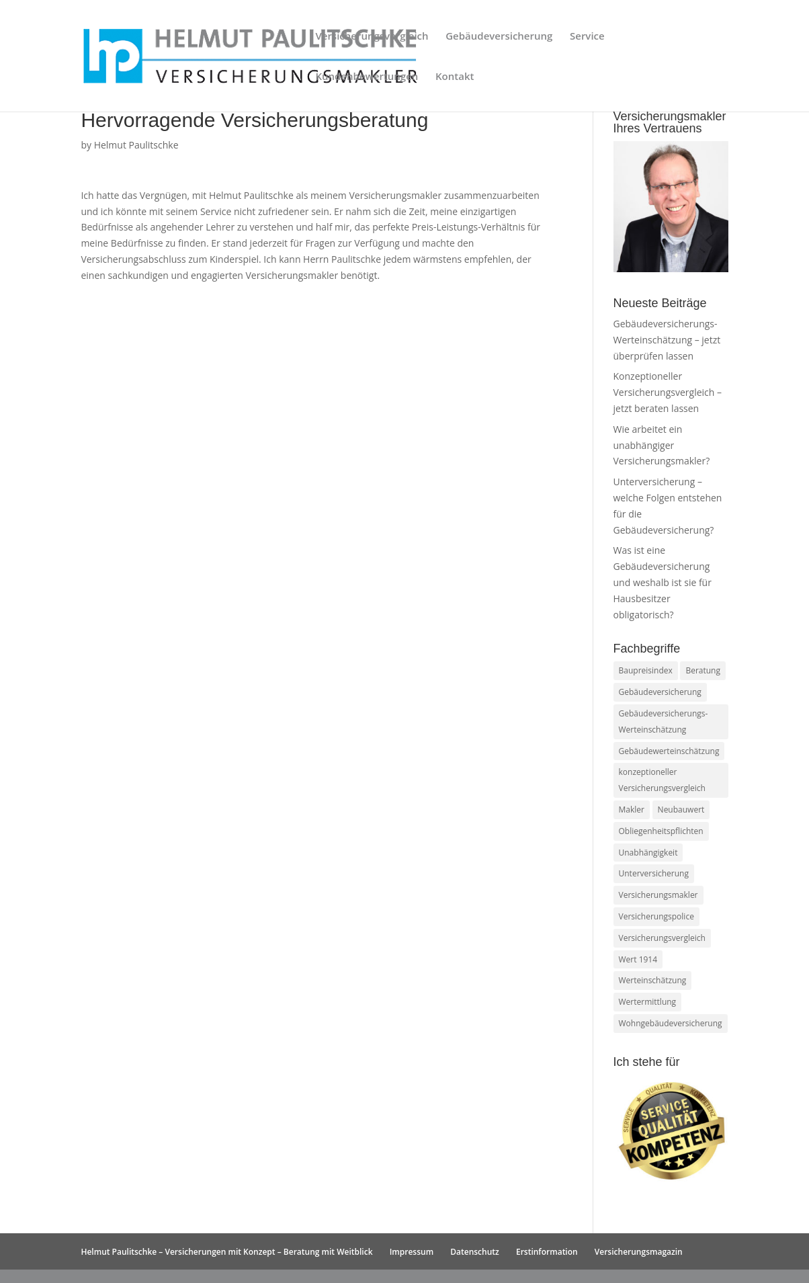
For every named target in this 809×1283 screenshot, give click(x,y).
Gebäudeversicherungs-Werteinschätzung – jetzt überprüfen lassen (667, 339)
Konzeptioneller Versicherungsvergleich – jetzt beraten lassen (667, 392)
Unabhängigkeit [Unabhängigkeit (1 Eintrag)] (648, 852)
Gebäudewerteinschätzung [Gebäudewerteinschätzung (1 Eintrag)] (669, 751)
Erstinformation (547, 1251)
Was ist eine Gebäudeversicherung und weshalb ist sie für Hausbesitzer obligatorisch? (662, 582)
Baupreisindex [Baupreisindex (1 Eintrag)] (646, 670)
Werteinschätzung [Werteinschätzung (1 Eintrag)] (653, 980)
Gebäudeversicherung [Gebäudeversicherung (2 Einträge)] (660, 692)
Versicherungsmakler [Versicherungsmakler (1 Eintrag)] (658, 895)
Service (587, 36)
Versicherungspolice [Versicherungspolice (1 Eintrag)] (656, 916)
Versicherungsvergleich (371, 36)
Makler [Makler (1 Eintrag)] (631, 809)
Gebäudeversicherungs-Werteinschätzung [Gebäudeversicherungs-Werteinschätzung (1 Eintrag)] (663, 721)
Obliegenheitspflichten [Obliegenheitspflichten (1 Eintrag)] (661, 831)
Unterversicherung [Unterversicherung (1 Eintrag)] (654, 873)
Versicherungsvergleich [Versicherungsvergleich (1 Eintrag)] (662, 938)
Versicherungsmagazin (639, 1251)
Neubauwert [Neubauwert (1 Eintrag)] (681, 809)
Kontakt (454, 77)
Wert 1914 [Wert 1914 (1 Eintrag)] (638, 959)
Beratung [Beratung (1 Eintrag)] (702, 670)
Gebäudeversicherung (498, 36)
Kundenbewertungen (366, 77)
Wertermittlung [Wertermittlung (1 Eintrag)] (648, 1001)
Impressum (411, 1251)
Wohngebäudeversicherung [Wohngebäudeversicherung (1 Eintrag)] (670, 1023)
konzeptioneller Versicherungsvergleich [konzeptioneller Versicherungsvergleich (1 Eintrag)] (662, 780)
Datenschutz (474, 1251)
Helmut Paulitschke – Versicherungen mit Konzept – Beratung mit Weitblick (226, 1251)
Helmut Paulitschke (136, 144)
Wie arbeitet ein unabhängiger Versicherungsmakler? (661, 445)
